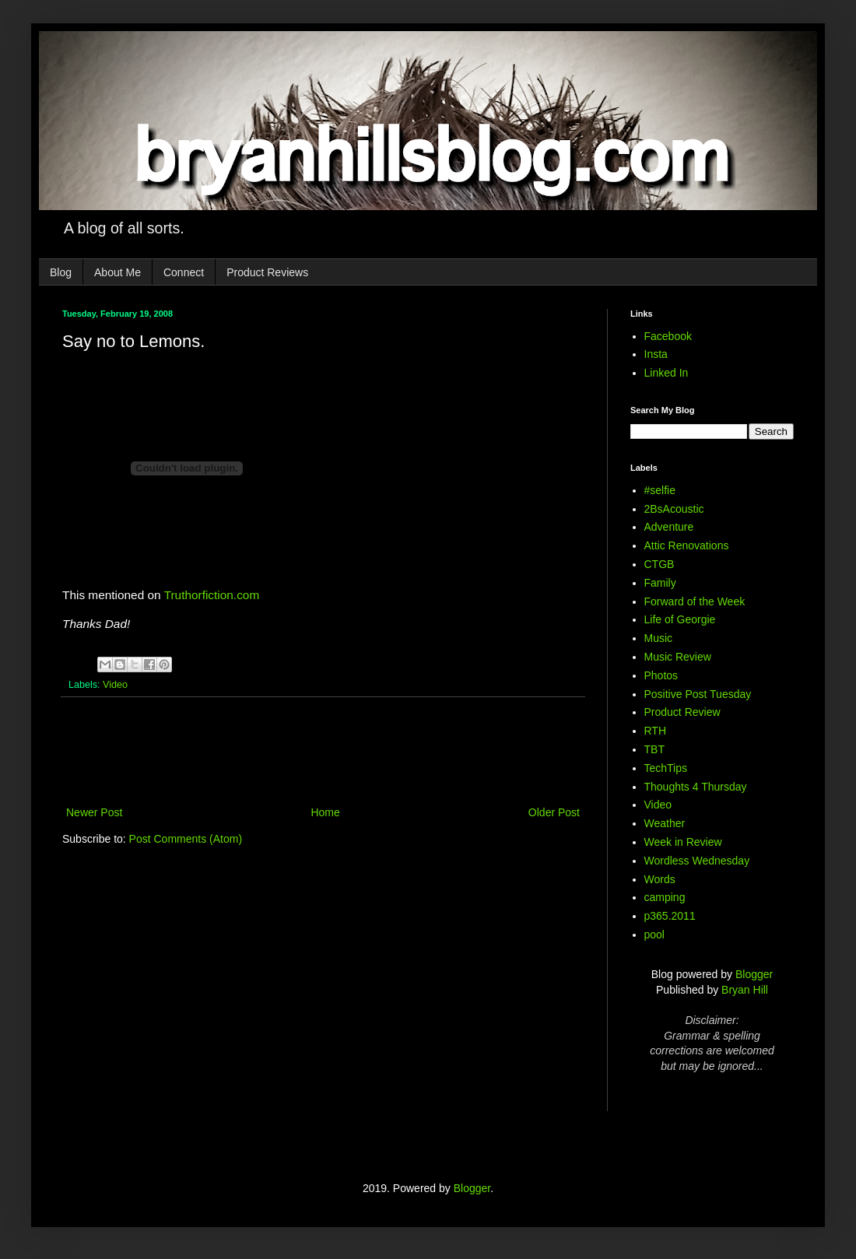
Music (658, 638)
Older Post (554, 812)
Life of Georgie (680, 619)
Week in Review (683, 842)
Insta (656, 354)
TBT (654, 749)
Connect (183, 272)
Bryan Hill (744, 990)
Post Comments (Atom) (185, 839)
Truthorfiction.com (212, 594)
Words (659, 879)
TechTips (666, 768)
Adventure (669, 527)
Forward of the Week (694, 601)
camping (665, 897)
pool (654, 934)
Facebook (668, 336)
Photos (661, 675)
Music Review (677, 657)
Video (115, 684)
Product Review (682, 712)
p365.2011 (670, 916)
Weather (665, 823)
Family (660, 583)
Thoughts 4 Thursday (695, 786)
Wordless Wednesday (697, 860)
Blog (61, 272)
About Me (117, 272)
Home (324, 812)
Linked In (666, 372)
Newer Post (94, 812)
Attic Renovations (686, 545)
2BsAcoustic (674, 509)
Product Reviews (267, 272)
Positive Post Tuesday (698, 694)
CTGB (659, 564)
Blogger (754, 974)
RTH (655, 730)
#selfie (659, 490)
